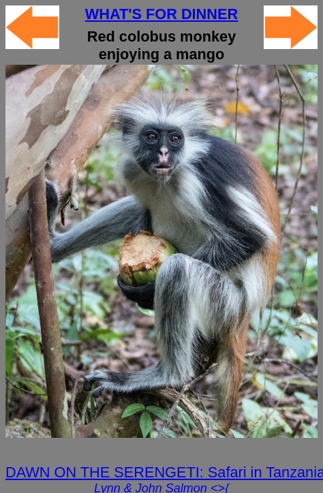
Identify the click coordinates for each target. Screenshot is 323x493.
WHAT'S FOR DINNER (161, 13)
